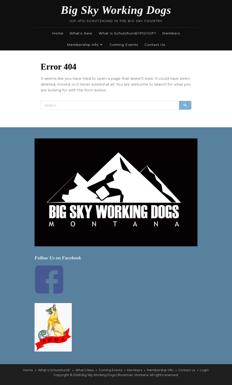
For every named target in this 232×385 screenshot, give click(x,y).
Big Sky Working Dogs (116, 10)
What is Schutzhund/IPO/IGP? (127, 33)
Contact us (186, 370)
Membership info (83, 45)
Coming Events (124, 45)
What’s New (81, 33)
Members (171, 33)
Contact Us (154, 45)
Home (57, 33)
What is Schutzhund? (54, 370)
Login (204, 370)
